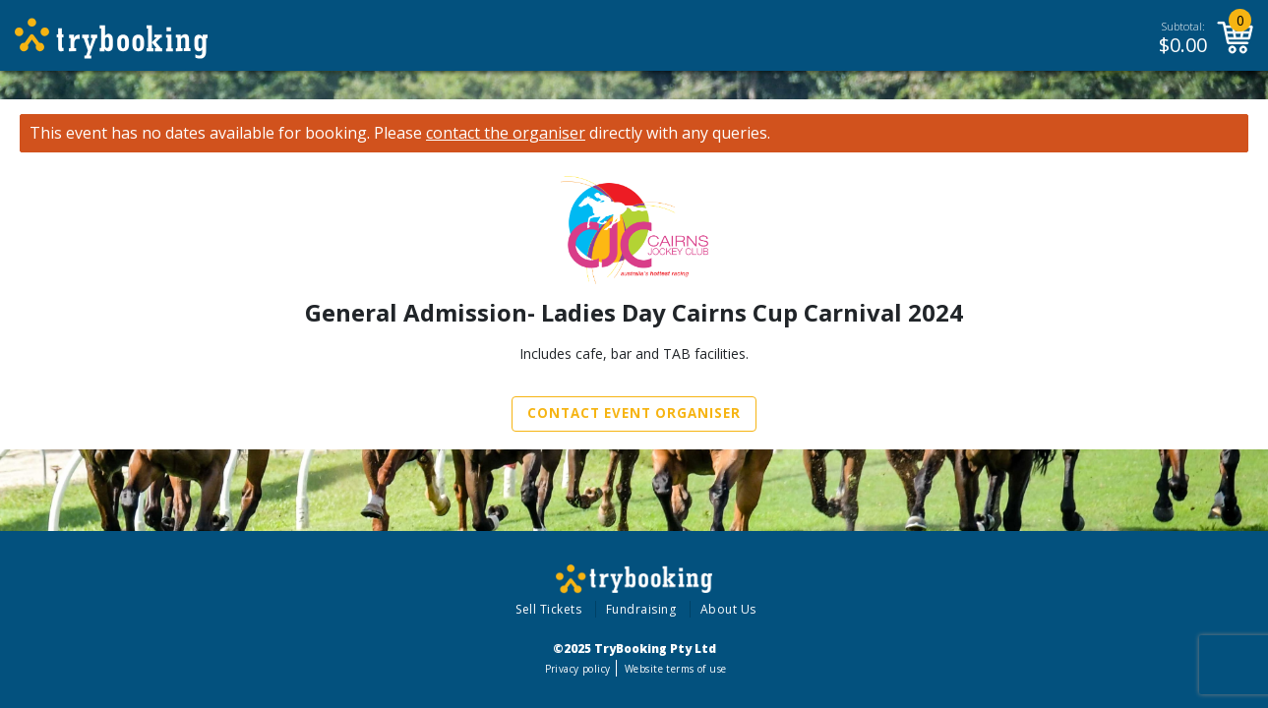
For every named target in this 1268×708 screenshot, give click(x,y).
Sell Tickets (548, 609)
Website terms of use (675, 669)
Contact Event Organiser (634, 413)
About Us (728, 609)
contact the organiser (505, 133)
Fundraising (641, 609)
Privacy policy (578, 669)
